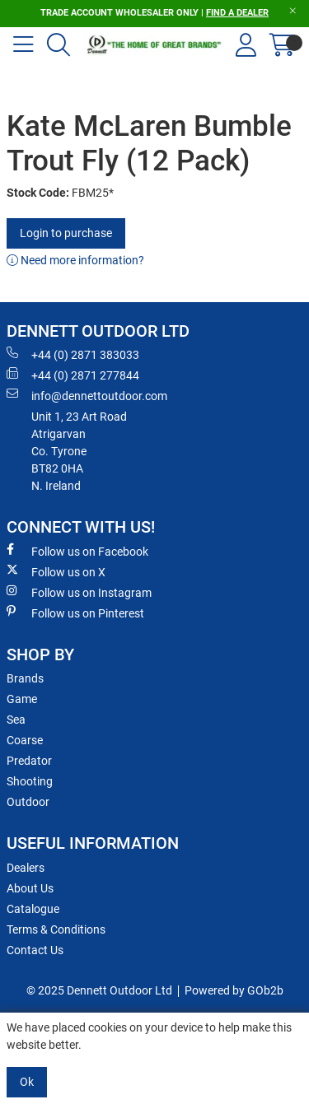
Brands (25, 678)
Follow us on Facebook (77, 550)
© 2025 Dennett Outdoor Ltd (99, 990)
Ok (27, 1081)
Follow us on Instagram (79, 592)
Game (22, 699)
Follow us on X (56, 571)
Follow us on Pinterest (75, 612)
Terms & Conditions (56, 929)
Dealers (25, 867)
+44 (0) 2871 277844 (73, 374)
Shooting (30, 781)
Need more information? (75, 260)
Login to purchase (66, 233)
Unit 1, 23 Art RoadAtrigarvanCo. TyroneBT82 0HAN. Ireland (79, 451)
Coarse (25, 740)
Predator (29, 760)
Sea (16, 719)
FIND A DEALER (237, 12)
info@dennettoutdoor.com (87, 395)
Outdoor (28, 801)
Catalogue (33, 908)
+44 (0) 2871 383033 (73, 354)
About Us (30, 888)
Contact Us (35, 950)
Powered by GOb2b (234, 990)
